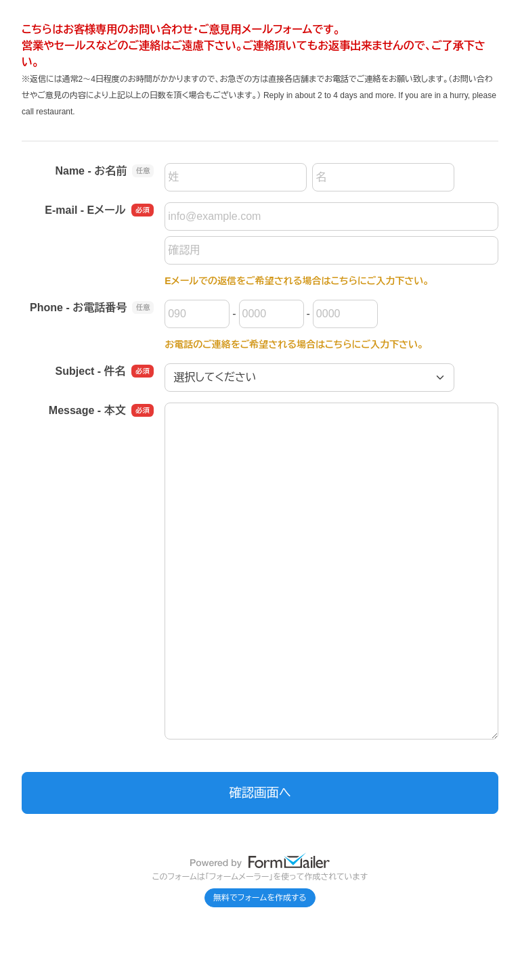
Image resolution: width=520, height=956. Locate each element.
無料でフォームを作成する (260, 898)
